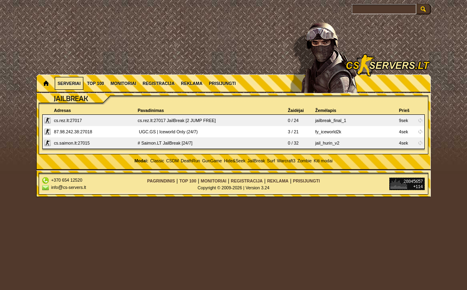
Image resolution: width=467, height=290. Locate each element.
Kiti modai (323, 160)
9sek (403, 120)
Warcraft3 (286, 160)
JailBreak (256, 160)
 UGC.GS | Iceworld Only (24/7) (168, 131)
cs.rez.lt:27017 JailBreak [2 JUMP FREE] (177, 120)
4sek (403, 131)
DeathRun (190, 160)
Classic (157, 160)
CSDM (172, 160)
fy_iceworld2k (328, 131)
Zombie (305, 160)
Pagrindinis (161, 180)
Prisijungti (222, 83)
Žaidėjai (296, 110)
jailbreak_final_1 (330, 120)
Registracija (158, 83)
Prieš (404, 110)
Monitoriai (123, 83)
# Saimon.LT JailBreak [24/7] (165, 143)
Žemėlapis (325, 110)
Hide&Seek (234, 160)
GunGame (212, 160)
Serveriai (69, 83)
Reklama (192, 83)
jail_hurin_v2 (327, 143)
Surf (271, 160)
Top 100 (95, 83)
